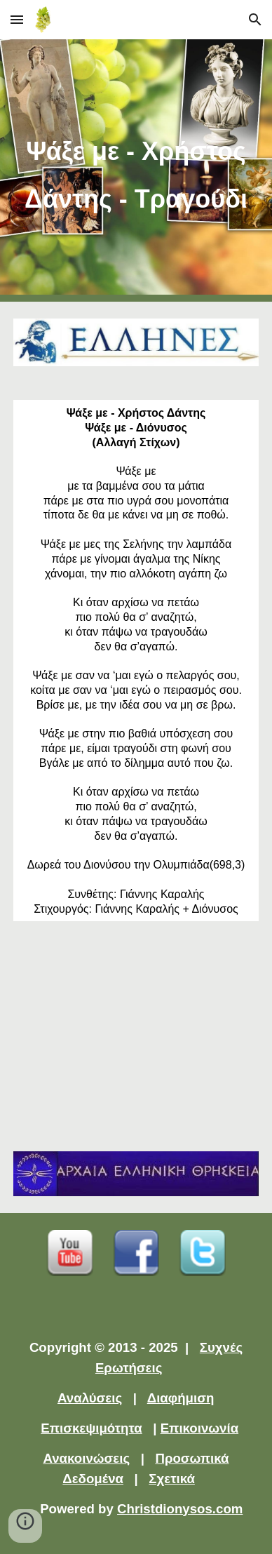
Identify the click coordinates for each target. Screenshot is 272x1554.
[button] (17, 19)
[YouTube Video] (136, 1036)
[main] (136, 171)
